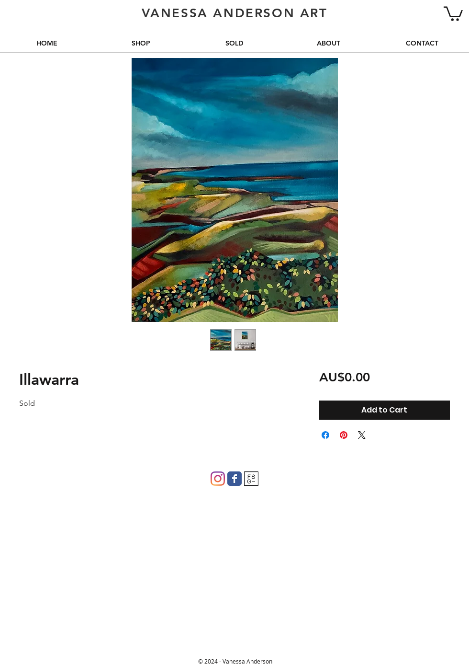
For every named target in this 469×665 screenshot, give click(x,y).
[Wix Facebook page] (234, 478)
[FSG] (251, 478)
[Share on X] (362, 435)
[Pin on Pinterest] (343, 435)
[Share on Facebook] (325, 435)
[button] (453, 13)
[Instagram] (218, 478)
